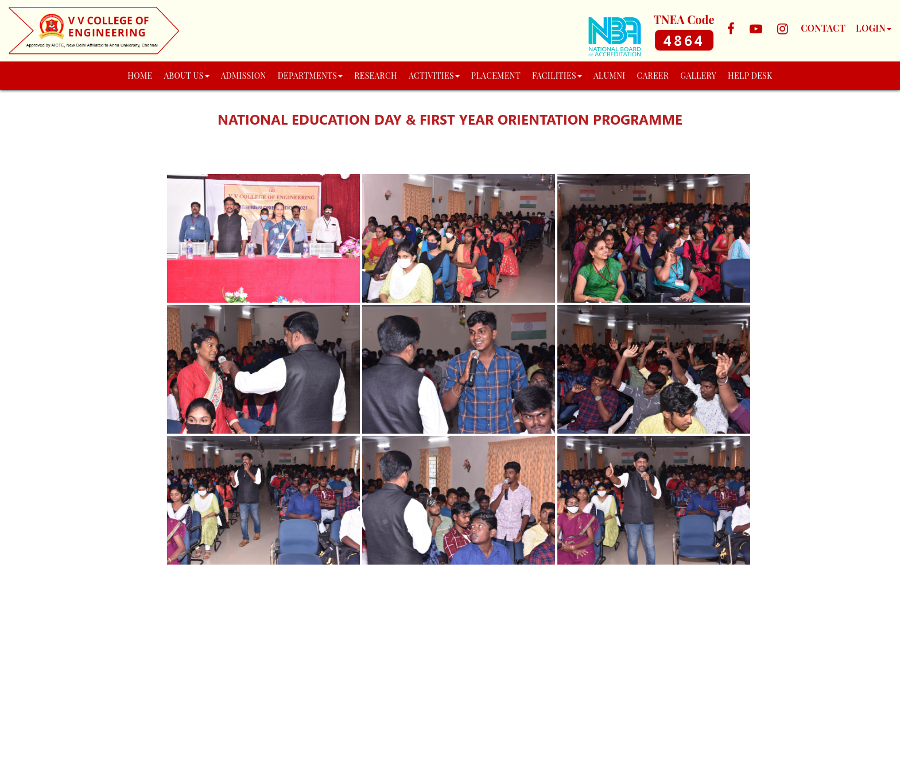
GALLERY (698, 75)
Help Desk (750, 75)
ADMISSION (243, 75)
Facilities (557, 75)
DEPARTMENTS (310, 75)
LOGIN (873, 28)
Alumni (609, 75)
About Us (186, 75)
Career (653, 75)
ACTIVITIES (434, 75)
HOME (139, 75)
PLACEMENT (496, 75)
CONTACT (823, 28)
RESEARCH (375, 75)
